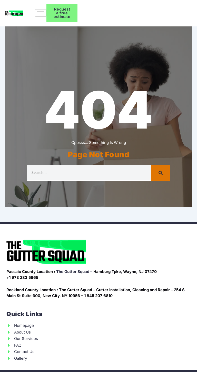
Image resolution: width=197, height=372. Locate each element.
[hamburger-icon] (40, 13)
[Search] (160, 173)
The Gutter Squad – (74, 271)
